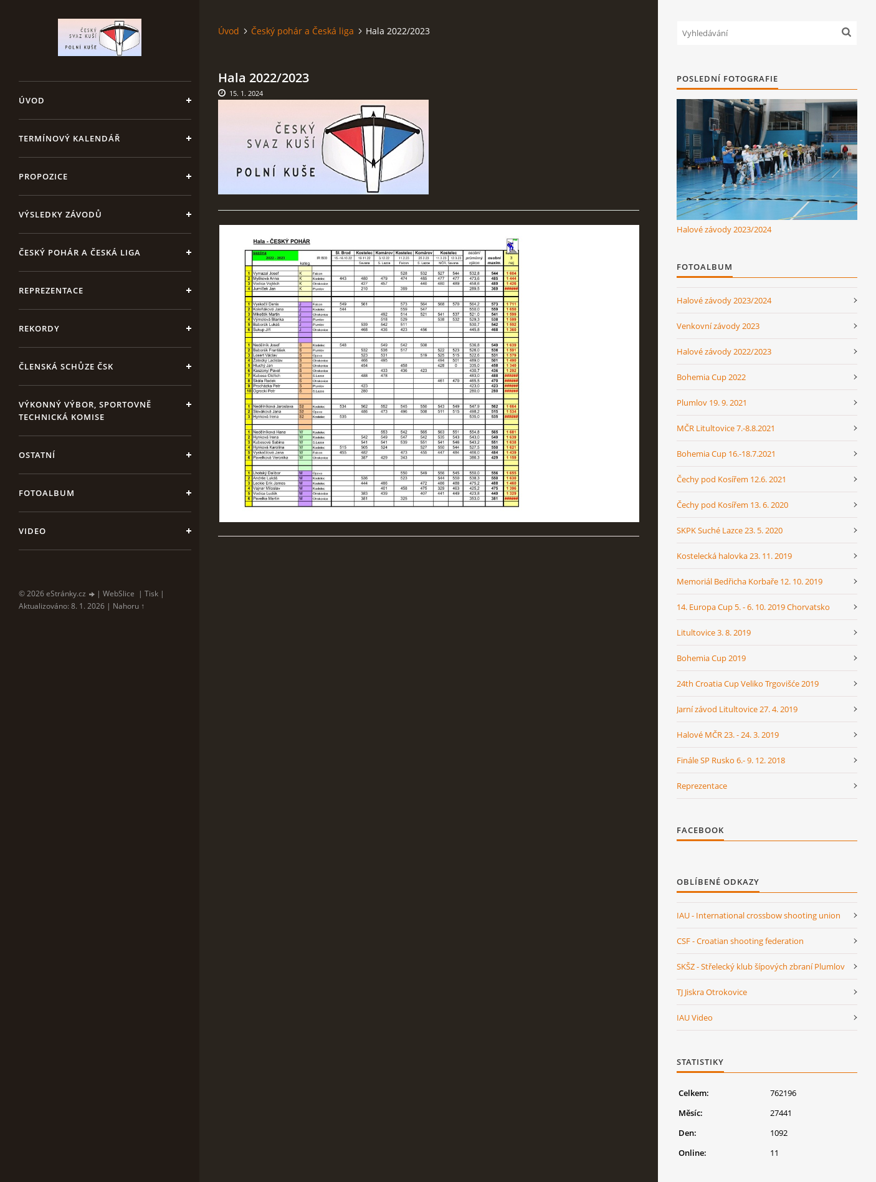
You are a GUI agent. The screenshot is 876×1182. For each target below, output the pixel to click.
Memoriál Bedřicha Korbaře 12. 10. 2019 (749, 581)
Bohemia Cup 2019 (711, 658)
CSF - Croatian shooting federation (740, 940)
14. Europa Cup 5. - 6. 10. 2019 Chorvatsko (753, 606)
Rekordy (39, 328)
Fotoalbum (47, 492)
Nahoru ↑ (129, 606)
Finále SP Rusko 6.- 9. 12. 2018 (731, 760)
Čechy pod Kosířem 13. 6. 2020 (732, 504)
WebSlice (119, 593)
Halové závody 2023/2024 (724, 229)
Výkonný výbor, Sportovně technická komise (85, 410)
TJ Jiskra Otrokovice (712, 992)
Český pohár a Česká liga (80, 252)
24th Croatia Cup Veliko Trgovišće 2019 (748, 683)
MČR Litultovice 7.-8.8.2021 (726, 428)
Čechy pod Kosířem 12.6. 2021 (731, 479)
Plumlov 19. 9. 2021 (712, 402)
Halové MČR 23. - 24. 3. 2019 (728, 734)
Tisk (151, 593)
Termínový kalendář (69, 138)
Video (32, 530)
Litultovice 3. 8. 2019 (714, 632)
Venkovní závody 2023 (718, 325)
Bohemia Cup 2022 (711, 377)
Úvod (32, 100)
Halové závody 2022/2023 (724, 351)
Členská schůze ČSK (66, 366)
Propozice (43, 176)
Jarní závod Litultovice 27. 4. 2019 (737, 709)
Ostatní (37, 454)
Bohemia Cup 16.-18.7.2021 (726, 453)
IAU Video (695, 1017)
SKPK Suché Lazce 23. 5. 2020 (730, 530)
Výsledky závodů (60, 214)
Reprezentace (51, 290)
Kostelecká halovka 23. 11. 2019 (734, 555)
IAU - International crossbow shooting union (758, 915)
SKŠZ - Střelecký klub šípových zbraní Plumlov (761, 966)
